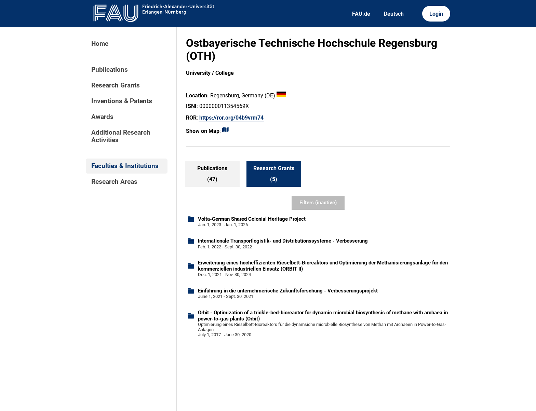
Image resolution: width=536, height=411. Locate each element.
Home (99, 43)
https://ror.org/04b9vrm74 (231, 117)
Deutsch (394, 14)
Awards (102, 117)
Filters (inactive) (318, 203)
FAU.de (361, 14)
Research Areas (114, 182)
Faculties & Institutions (125, 166)
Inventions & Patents (121, 101)
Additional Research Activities (120, 136)
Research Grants (115, 85)
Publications (109, 69)
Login (436, 14)
